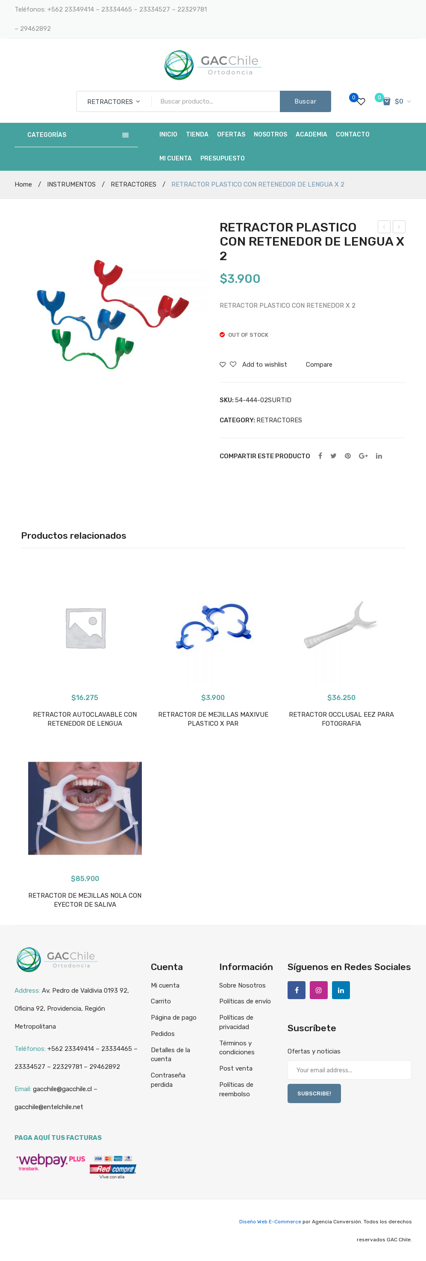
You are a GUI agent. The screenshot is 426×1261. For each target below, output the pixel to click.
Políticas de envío (245, 1001)
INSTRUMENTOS (71, 184)
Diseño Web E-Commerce (270, 1222)
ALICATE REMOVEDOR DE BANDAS (399, 228)
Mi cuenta (165, 985)
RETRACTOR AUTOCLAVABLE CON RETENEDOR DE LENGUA (85, 719)
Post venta (236, 1068)
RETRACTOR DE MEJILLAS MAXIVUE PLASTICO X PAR (213, 719)
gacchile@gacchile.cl (62, 1089)
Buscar (305, 101)
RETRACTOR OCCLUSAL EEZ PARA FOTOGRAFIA (341, 719)
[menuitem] (168, 134)
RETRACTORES (133, 184)
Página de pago (174, 1017)
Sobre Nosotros (242, 985)
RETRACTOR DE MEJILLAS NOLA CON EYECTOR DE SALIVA (384, 228)
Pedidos (163, 1034)
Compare (319, 364)
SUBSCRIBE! (314, 1093)
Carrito (161, 1001)
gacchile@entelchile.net (49, 1107)
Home (23, 184)
